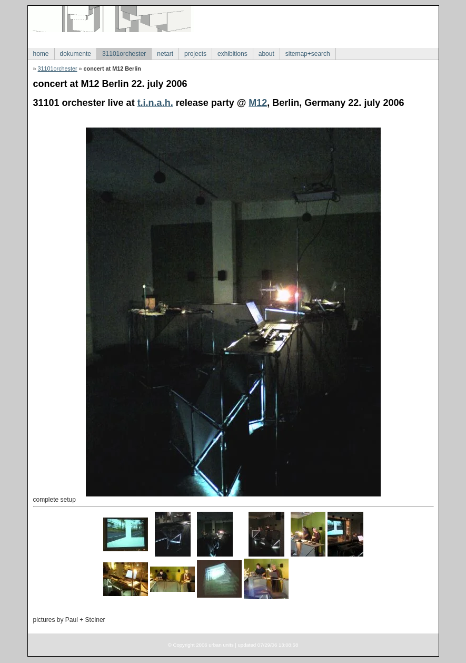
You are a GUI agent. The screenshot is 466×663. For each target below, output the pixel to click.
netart (165, 53)
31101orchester (124, 53)
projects (195, 53)
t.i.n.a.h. (155, 102)
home (41, 53)
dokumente (75, 53)
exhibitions (232, 53)
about (266, 53)
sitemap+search (307, 53)
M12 (258, 102)
